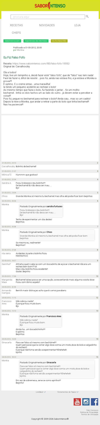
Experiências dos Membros (36, 41)
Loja (77, 25)
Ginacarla (6, 342)
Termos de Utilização (89, 414)
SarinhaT (6, 264)
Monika (20, 50)
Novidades (47, 25)
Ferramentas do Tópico (66, 392)
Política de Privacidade (89, 412)
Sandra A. (6, 183)
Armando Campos (6, 291)
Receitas (16, 25)
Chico (4, 196)
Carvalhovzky (8, 166)
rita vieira (6, 253)
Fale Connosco (92, 410)
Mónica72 (6, 174)
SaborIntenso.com (12, 41)
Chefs (16, 32)
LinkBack (39, 392)
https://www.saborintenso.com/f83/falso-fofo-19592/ (41, 63)
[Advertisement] (27, 136)
